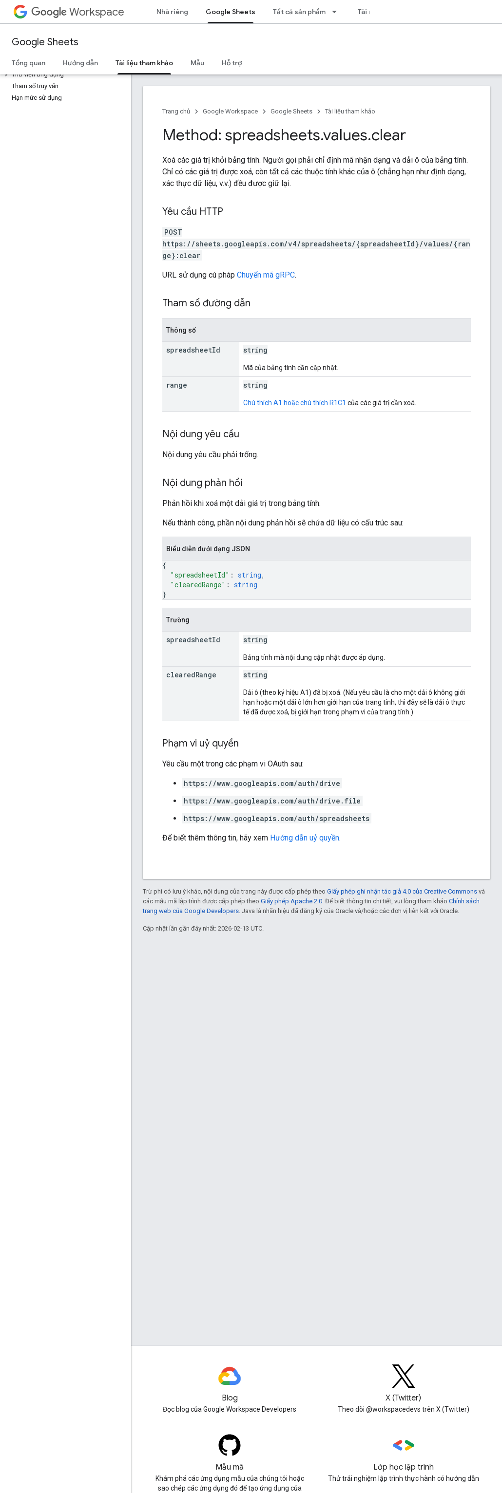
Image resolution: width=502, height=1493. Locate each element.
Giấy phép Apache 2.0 (291, 901)
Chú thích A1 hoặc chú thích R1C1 (294, 403)
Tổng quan (28, 62)
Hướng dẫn (80, 62)
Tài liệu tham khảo (350, 111)
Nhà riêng (172, 11)
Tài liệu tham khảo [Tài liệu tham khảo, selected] (144, 62)
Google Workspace (230, 111)
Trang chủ (176, 111)
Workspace (77, 12)
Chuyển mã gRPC (266, 275)
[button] (63, 74)
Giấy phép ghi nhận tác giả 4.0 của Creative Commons (402, 891)
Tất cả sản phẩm (299, 11)
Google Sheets (45, 42)
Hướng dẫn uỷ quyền (304, 837)
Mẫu (197, 62)
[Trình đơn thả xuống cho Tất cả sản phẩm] (337, 11)
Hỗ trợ (232, 62)
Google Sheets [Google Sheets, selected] (230, 11)
